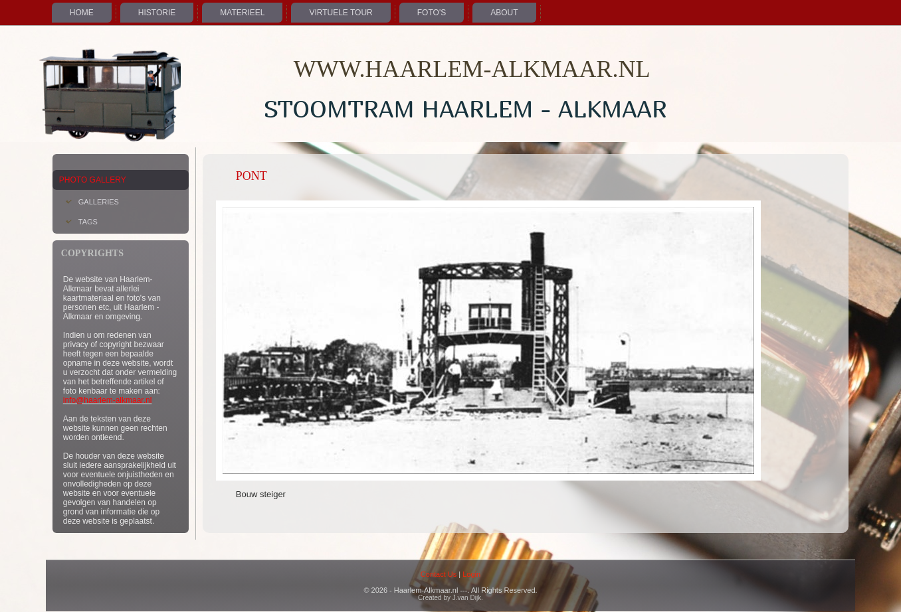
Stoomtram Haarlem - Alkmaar (465, 108)
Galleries (98, 202)
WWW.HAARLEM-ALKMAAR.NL (472, 69)
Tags (88, 222)
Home (82, 12)
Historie (156, 12)
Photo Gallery (92, 180)
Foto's (431, 12)
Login (471, 574)
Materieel (242, 12)
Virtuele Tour (340, 12)
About (504, 12)
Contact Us (438, 574)
